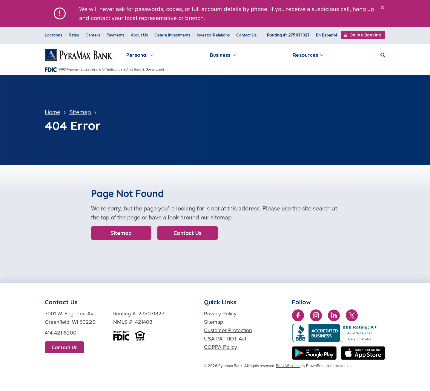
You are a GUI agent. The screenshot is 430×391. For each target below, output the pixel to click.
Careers (92, 35)
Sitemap (121, 233)
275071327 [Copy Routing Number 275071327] (299, 35)
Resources (308, 55)
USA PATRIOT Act (225, 339)
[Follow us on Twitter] (352, 316)
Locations (53, 35)
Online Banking (363, 35)
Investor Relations (213, 35)
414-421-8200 (60, 333)
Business (223, 55)
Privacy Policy (220, 313)
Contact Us (246, 35)
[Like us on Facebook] (298, 316)
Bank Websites (288, 366)
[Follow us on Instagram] (316, 316)
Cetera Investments (172, 35)
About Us (139, 35)
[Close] (382, 7)
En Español (326, 35)
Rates (74, 35)
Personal (139, 55)
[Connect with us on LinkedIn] (334, 316)
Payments (116, 35)
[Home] (79, 55)
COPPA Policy (220, 347)
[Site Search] (382, 54)
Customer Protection (228, 330)
